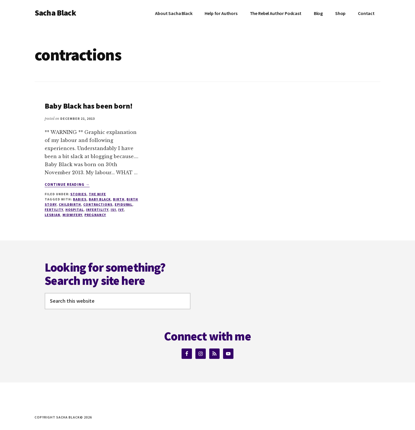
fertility (54, 209)
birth (118, 199)
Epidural (124, 204)
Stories (78, 194)
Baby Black (100, 199)
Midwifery (72, 215)
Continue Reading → (67, 184)
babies (79, 199)
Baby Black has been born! (89, 106)
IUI (113, 209)
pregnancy (95, 215)
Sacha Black (55, 12)
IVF (121, 209)
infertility (97, 209)
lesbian (52, 215)
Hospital (74, 209)
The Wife (97, 194)
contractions (97, 204)
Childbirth (70, 204)
